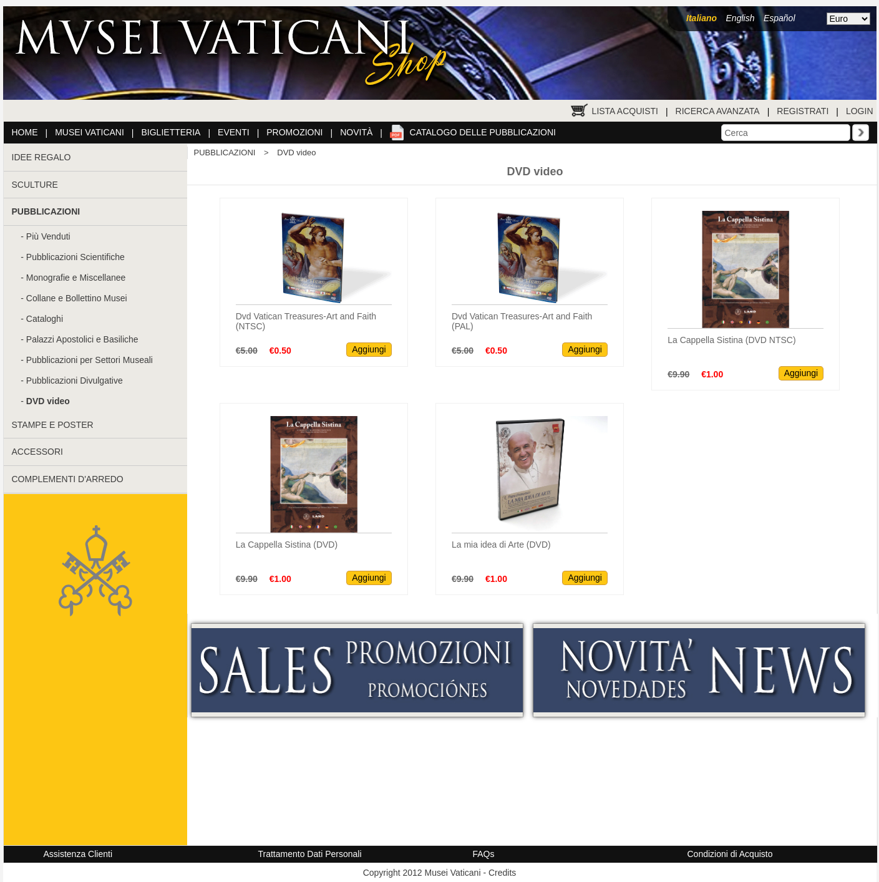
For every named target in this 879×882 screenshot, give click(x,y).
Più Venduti (48, 236)
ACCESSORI (37, 452)
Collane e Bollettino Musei (76, 298)
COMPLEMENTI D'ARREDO (68, 479)
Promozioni (294, 132)
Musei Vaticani (89, 132)
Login (859, 111)
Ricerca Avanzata (718, 111)
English (740, 18)
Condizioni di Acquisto (730, 854)
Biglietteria (171, 132)
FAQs (484, 854)
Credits (502, 873)
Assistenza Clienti (78, 854)
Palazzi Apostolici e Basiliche (82, 339)
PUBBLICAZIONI (225, 152)
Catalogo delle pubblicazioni (483, 132)
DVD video (296, 152)
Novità (356, 132)
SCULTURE (35, 185)
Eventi (234, 132)
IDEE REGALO (41, 157)
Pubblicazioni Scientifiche (75, 257)
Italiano (701, 18)
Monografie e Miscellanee (76, 278)
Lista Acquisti (625, 111)
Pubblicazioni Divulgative (74, 380)
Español (779, 18)
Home (25, 132)
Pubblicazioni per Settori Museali (89, 360)
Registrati (802, 111)
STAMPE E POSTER (53, 425)
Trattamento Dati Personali (310, 854)
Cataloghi (44, 319)
